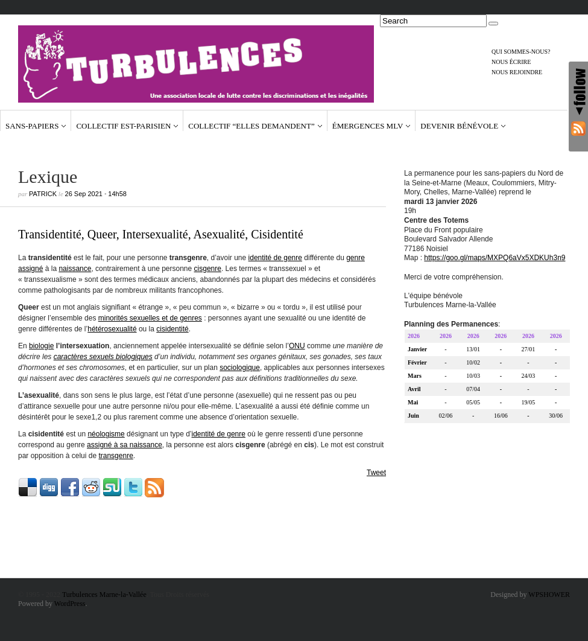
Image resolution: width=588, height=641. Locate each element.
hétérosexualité (111, 329)
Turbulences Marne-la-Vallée (104, 594)
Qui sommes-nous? (521, 51)
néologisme (105, 434)
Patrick (43, 193)
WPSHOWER (549, 594)
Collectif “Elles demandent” (251, 125)
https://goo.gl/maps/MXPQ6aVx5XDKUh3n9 (494, 259)
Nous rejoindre (517, 72)
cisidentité (172, 329)
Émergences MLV (367, 125)
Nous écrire (511, 62)
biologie (41, 346)
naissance (74, 268)
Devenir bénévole (459, 125)
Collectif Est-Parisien (123, 125)
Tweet (376, 472)
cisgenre (207, 268)
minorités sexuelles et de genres (150, 318)
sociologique (240, 367)
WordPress (70, 603)
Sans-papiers (31, 125)
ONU (297, 346)
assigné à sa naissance (124, 445)
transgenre (115, 455)
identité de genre (275, 258)
